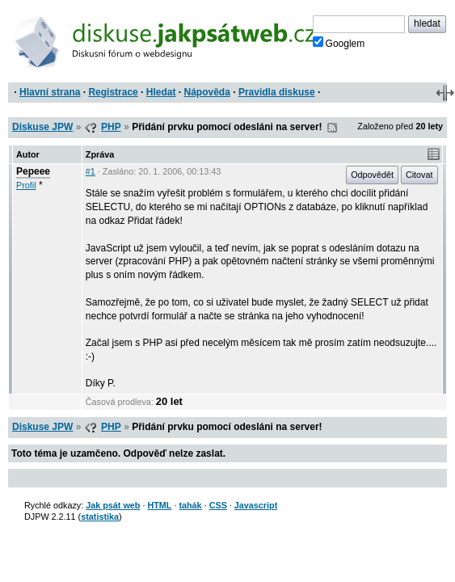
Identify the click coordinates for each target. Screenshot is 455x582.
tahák (190, 505)
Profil (26, 185)
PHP (111, 127)
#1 (90, 171)
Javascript (255, 505)
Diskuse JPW (42, 127)
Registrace (112, 92)
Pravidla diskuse (276, 92)
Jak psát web (113, 505)
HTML (159, 505)
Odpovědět (372, 174)
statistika (100, 516)
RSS (332, 128)
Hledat (161, 92)
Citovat (419, 174)
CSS (218, 505)
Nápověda (207, 92)
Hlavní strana (49, 92)
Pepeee (33, 171)
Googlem (339, 42)
